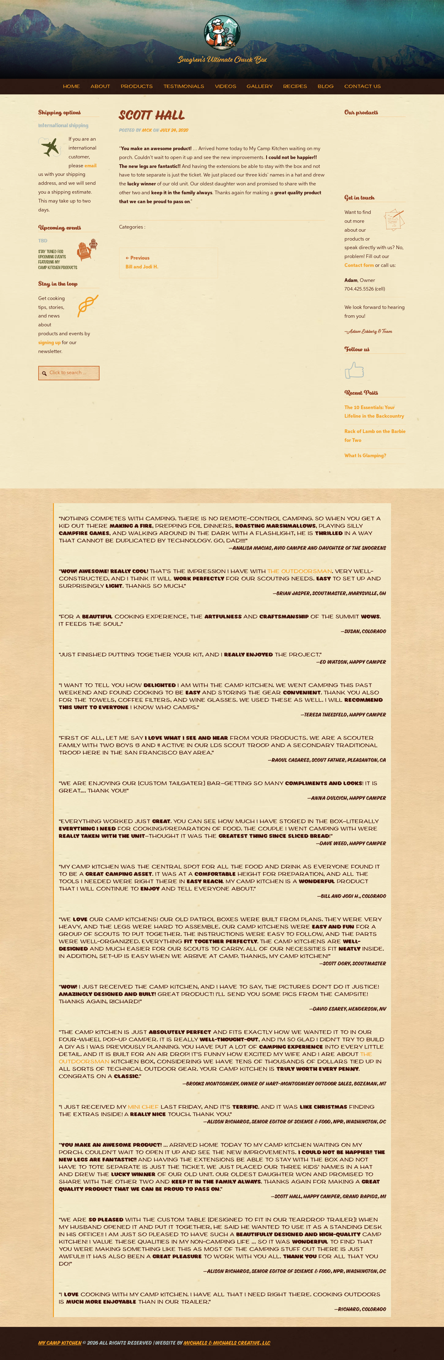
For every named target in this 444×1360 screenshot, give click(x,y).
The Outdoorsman (299, 571)
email (90, 166)
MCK (147, 130)
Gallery (260, 87)
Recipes (295, 87)
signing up (49, 342)
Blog (326, 87)
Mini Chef (143, 1107)
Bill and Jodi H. (142, 263)
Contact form (359, 265)
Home (71, 87)
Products (137, 87)
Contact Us (362, 87)
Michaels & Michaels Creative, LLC (227, 1343)
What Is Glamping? (365, 456)
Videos (225, 87)
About (100, 87)
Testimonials (184, 87)
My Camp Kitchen (59, 1343)
